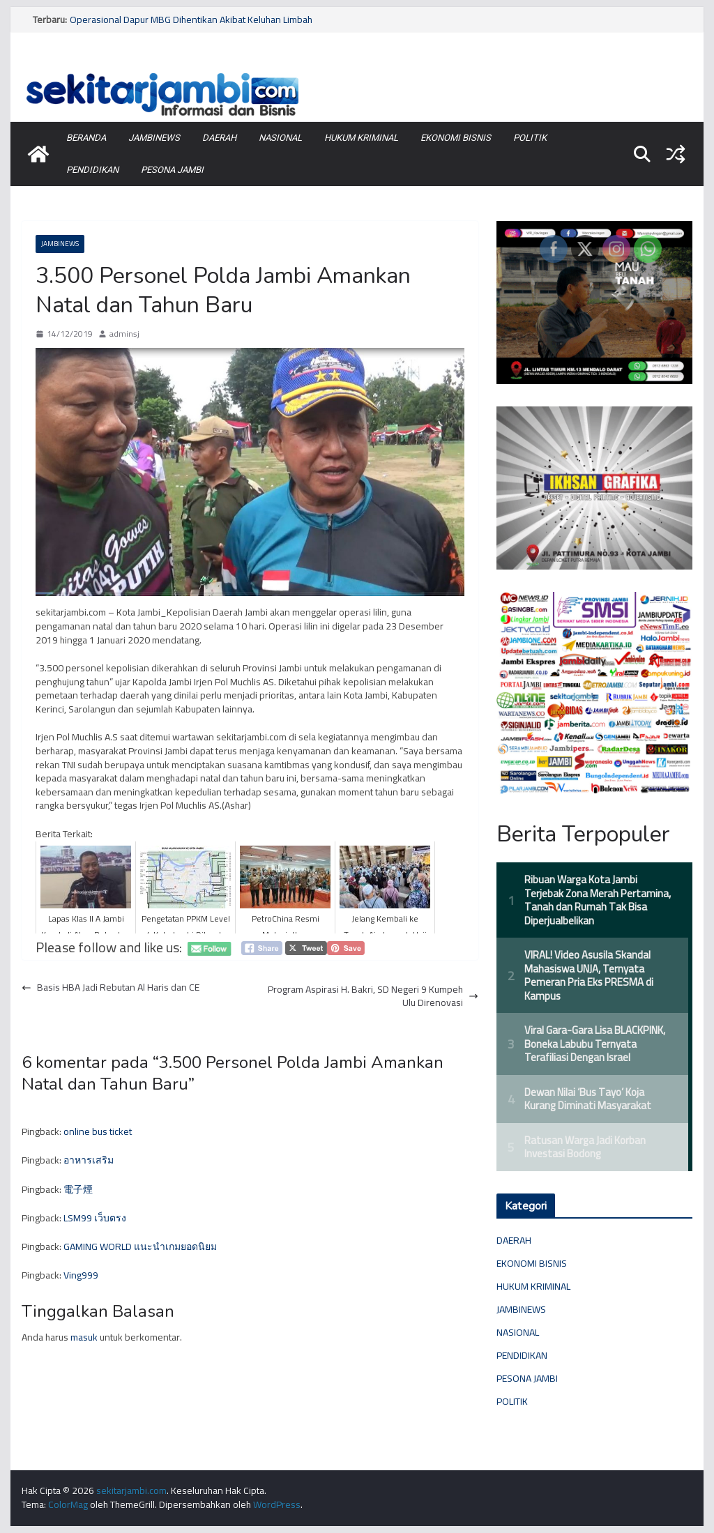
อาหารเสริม (88, 1160)
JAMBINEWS (154, 137)
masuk (84, 1337)
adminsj (124, 334)
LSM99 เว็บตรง (94, 1218)
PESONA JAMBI (172, 170)
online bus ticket (97, 1131)
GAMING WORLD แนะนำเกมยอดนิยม (140, 1246)
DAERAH (219, 137)
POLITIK (530, 137)
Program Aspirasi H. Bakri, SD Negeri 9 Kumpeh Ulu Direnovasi (373, 996)
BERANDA (86, 137)
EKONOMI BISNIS (455, 137)
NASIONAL (280, 137)
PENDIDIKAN (92, 170)
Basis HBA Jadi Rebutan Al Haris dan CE (110, 988)
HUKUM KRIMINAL (361, 137)
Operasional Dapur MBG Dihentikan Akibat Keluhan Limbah (191, 19)
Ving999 (80, 1275)
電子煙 (78, 1189)
